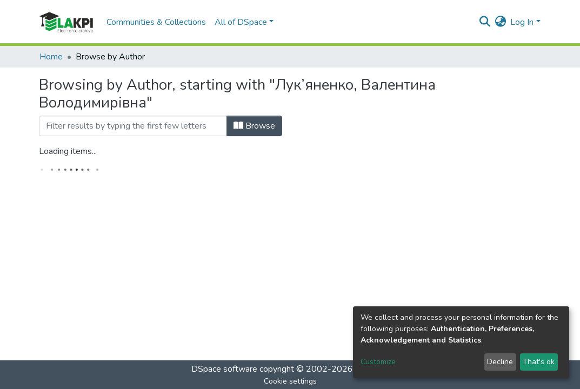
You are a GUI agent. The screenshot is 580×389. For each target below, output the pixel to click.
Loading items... (68, 151)
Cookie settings (290, 381)
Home (51, 57)
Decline (500, 362)
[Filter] (133, 126)
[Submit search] (484, 22)
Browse (254, 126)
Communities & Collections (156, 22)
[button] (500, 22)
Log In (522, 22)
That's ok (539, 362)
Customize (378, 362)
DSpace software (224, 369)
